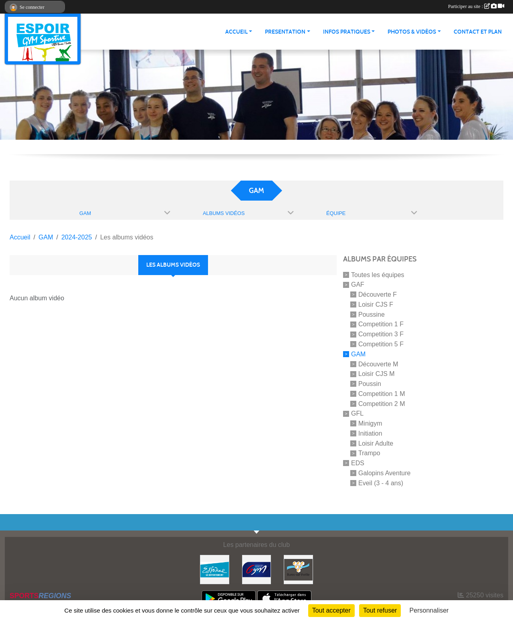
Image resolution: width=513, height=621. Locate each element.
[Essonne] (214, 569)
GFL (357, 413)
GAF (357, 284)
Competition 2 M (381, 403)
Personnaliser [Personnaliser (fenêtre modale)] (429, 610)
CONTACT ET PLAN (478, 31)
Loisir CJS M (376, 373)
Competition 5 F (381, 344)
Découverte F (377, 294)
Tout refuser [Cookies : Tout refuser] (380, 610)
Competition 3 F (381, 334)
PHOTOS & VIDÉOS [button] (412, 31)
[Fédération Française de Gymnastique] (256, 569)
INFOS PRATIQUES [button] (346, 31)
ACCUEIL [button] (236, 31)
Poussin (369, 383)
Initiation (370, 433)
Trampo (369, 453)
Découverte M (378, 363)
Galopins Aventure (384, 473)
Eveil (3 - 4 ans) (380, 483)
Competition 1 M (381, 393)
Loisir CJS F (375, 304)
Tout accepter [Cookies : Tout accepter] (331, 610)
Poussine (371, 314)
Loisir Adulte (375, 443)
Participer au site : (476, 6)
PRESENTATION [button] (285, 31)
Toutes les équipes (377, 274)
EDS (357, 463)
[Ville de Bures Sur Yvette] (298, 569)
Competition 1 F (381, 324)
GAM (358, 354)
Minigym (370, 423)
